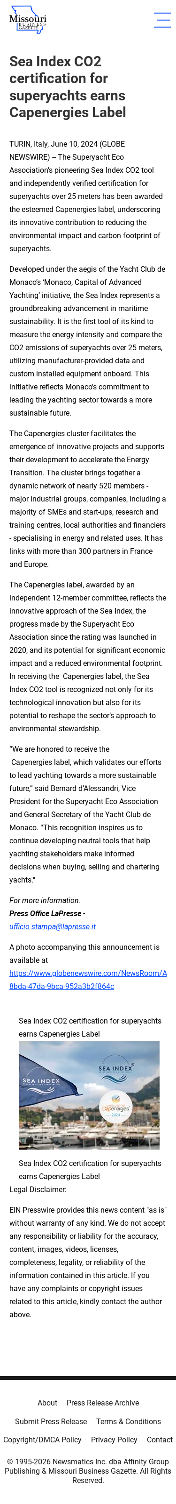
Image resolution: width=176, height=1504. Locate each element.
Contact (160, 1439)
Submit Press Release (51, 1421)
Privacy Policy (114, 1439)
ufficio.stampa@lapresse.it (52, 926)
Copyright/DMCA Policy (42, 1439)
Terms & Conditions (128, 1421)
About (47, 1402)
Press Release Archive (103, 1402)
